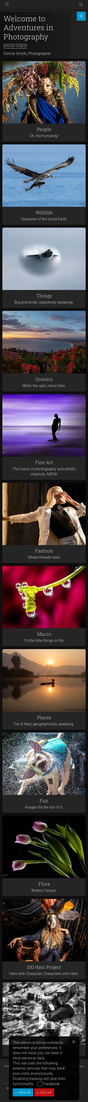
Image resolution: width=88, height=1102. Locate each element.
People (44, 129)
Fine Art (44, 462)
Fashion (44, 551)
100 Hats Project (44, 967)
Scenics (44, 379)
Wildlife (44, 212)
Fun (44, 800)
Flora (44, 884)
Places (44, 717)
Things (44, 296)
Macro (44, 634)
